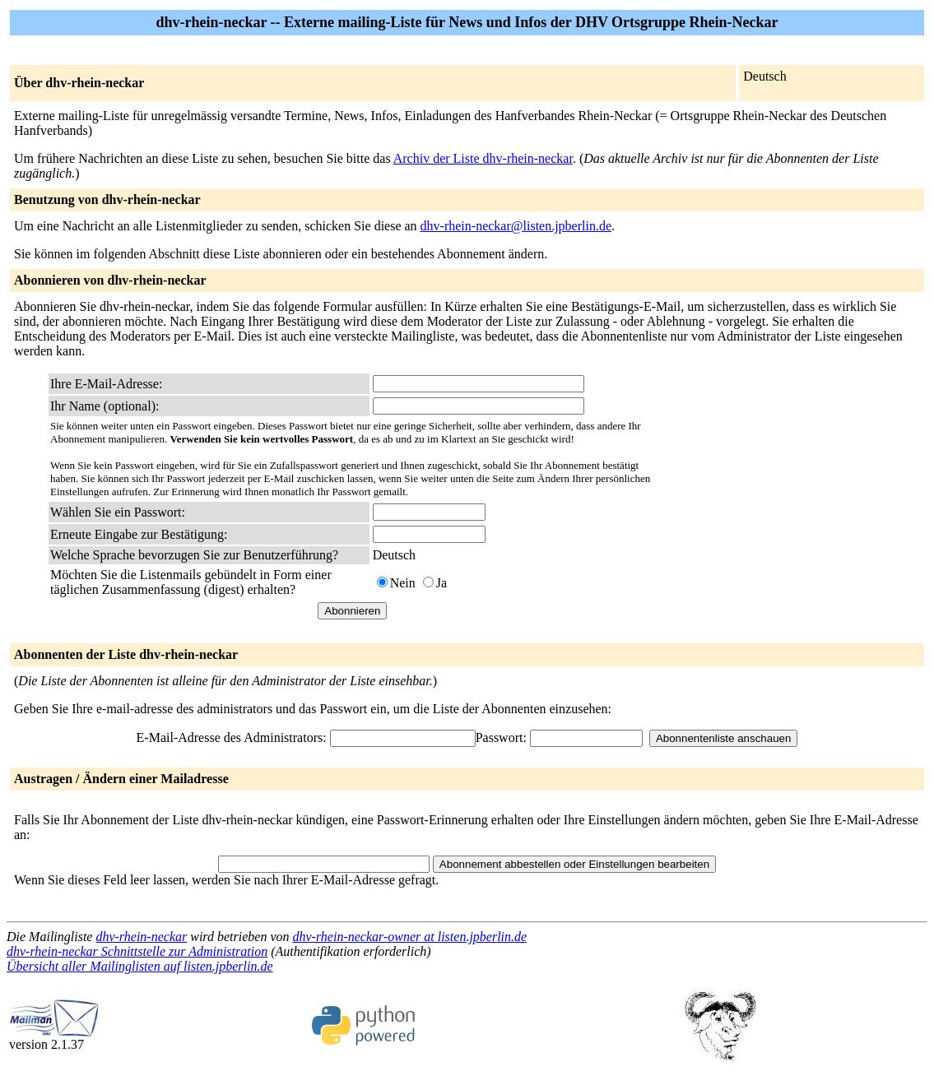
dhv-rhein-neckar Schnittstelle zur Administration (137, 951)
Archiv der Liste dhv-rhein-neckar (483, 158)
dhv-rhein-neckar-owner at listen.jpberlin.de (410, 937)
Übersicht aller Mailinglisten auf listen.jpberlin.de (140, 966)
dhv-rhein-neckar (141, 937)
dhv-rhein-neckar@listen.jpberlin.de (516, 226)
